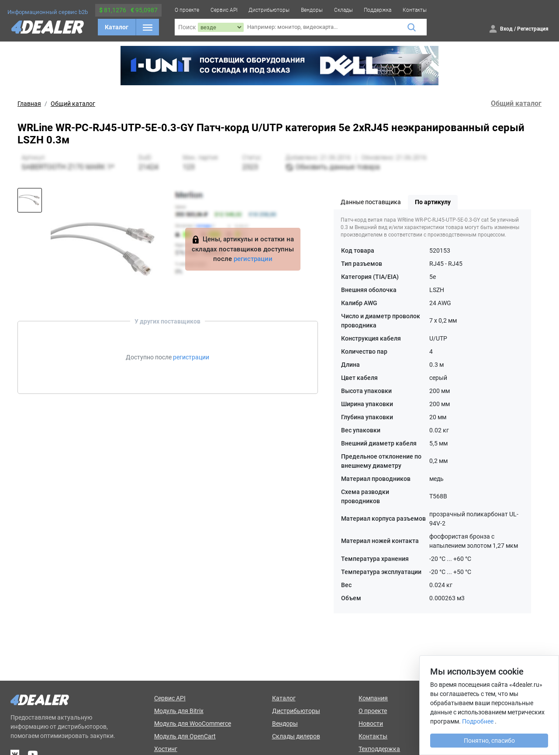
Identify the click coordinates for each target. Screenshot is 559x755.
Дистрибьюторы (269, 10)
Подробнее (477, 721)
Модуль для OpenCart (185, 736)
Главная (29, 103)
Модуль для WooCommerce (192, 723)
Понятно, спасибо (489, 740)
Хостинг (165, 748)
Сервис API (224, 10)
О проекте (187, 10)
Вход (506, 29)
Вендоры (312, 10)
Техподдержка (379, 748)
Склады (343, 10)
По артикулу (433, 201)
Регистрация (533, 29)
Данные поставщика (371, 201)
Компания (373, 698)
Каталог (116, 27)
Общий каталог (73, 103)
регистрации (253, 259)
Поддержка (377, 10)
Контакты (415, 10)
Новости (371, 723)
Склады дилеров (296, 736)
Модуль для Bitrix (179, 710)
